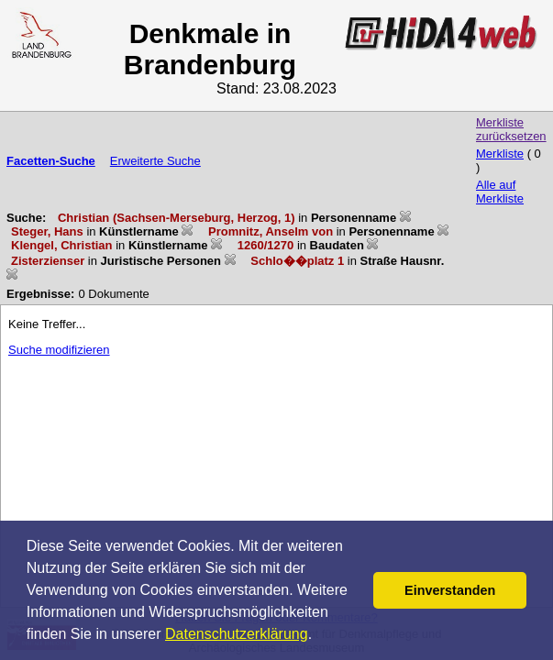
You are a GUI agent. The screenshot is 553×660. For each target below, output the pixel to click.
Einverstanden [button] (449, 590)
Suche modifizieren (59, 350)
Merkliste (500, 153)
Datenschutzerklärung (236, 634)
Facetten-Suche (50, 161)
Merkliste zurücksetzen (511, 129)
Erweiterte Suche (155, 161)
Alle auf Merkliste (500, 191)
